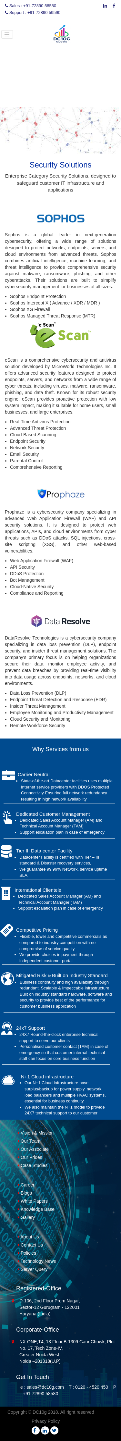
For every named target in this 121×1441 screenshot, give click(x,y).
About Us (28, 1236)
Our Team (29, 1141)
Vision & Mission (36, 1133)
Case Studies (32, 1165)
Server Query (32, 1269)
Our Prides (30, 1157)
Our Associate (33, 1149)
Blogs (25, 1193)
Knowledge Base (36, 1209)
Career (26, 1184)
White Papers (33, 1201)
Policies (27, 1253)
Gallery (26, 1217)
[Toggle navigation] (7, 34)
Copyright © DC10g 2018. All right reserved (50, 1412)
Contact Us (30, 1245)
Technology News (37, 1261)
